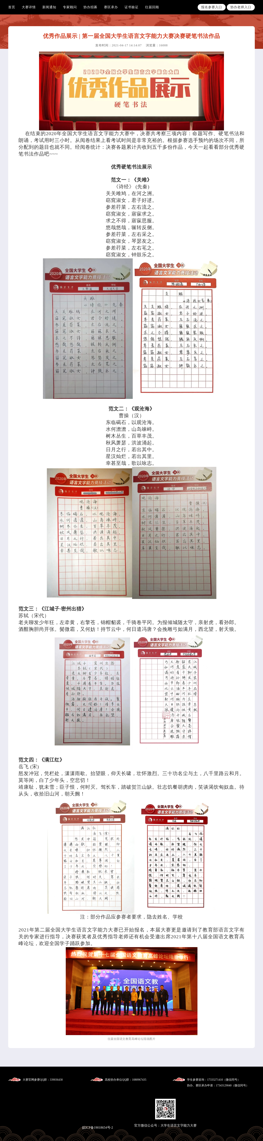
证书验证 (131, 7)
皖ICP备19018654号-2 (97, 1127)
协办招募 (90, 7)
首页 (11, 7)
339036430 (56, 1079)
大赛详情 (29, 7)
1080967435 (139, 1079)
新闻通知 (49, 7)
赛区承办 (111, 7)
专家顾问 (70, 7)
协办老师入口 (240, 7)
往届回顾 (152, 7)
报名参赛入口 (211, 7)
